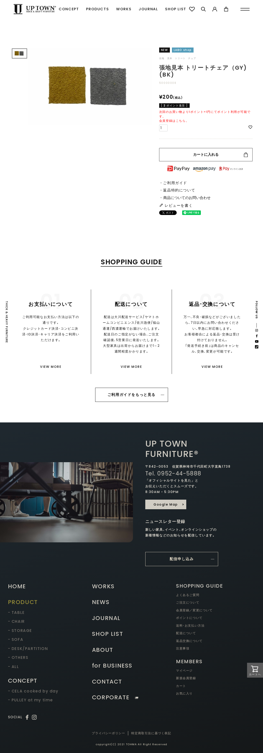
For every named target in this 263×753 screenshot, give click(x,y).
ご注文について (187, 602)
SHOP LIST (175, 9)
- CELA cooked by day (33, 691)
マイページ (184, 670)
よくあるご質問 (187, 595)
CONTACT (107, 682)
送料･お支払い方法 (190, 625)
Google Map (165, 504)
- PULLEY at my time (30, 700)
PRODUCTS (97, 9)
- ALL (13, 666)
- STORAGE (20, 630)
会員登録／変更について (194, 610)
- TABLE (16, 612)
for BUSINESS (112, 666)
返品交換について (189, 641)
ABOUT (102, 650)
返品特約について (179, 190)
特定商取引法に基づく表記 (151, 733)
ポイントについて (189, 618)
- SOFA (15, 639)
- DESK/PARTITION (28, 648)
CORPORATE (115, 697)
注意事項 (182, 648)
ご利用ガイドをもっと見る (131, 394)
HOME (17, 586)
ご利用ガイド (175, 183)
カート (181, 686)
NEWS (101, 602)
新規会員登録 (186, 678)
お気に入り (184, 693)
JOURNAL (148, 9)
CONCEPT (69, 9)
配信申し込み (182, 559)
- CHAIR (16, 621)
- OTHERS (18, 657)
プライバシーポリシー (108, 733)
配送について (186, 633)
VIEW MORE (50, 366)
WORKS (123, 9)
